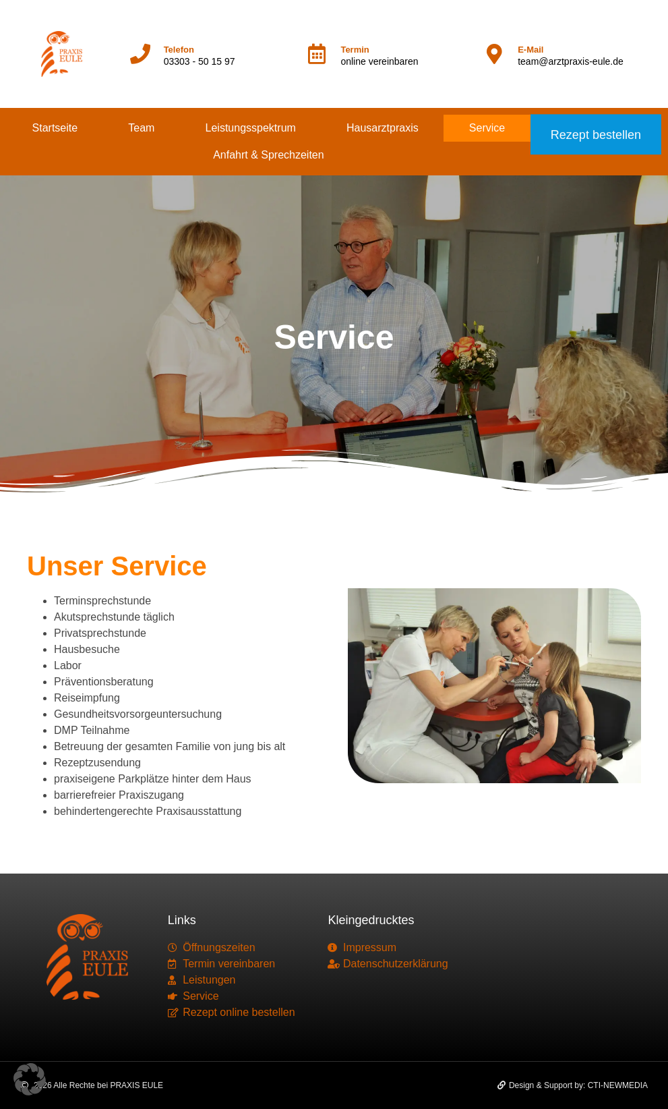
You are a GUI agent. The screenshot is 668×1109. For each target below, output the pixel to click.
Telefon (179, 50)
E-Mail (530, 50)
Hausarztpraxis (382, 128)
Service (487, 128)
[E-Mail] (494, 54)
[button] (29, 1079)
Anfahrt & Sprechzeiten (268, 155)
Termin (354, 50)
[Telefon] (140, 54)
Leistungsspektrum (251, 128)
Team (141, 128)
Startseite (55, 128)
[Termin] (317, 54)
